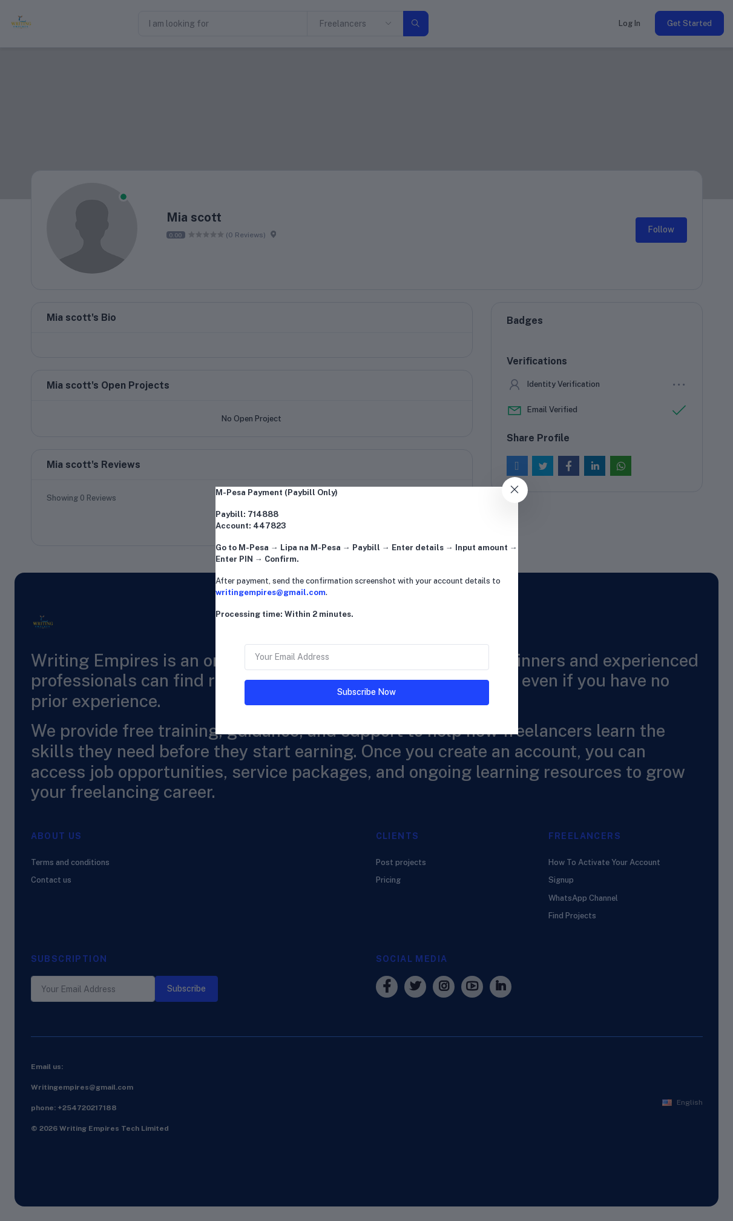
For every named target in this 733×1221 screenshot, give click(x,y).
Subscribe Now (366, 692)
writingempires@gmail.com (270, 592)
